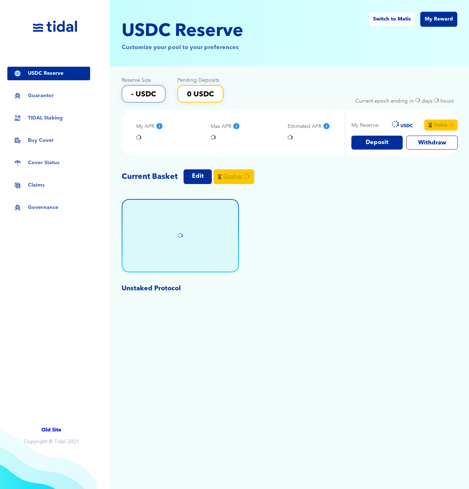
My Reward (439, 19)
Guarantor (41, 95)
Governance (43, 207)
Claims (36, 185)
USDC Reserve (45, 73)
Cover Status (44, 162)
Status (441, 125)
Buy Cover (41, 140)
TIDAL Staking (45, 118)
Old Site (51, 430)
